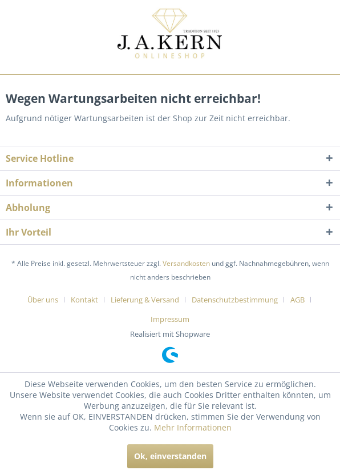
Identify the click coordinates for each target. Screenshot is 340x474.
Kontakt (84, 299)
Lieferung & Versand (145, 299)
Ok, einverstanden (170, 456)
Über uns (42, 299)
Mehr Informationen (193, 427)
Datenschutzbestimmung (235, 299)
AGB (297, 299)
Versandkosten (186, 263)
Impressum (170, 319)
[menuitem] (47, 299)
